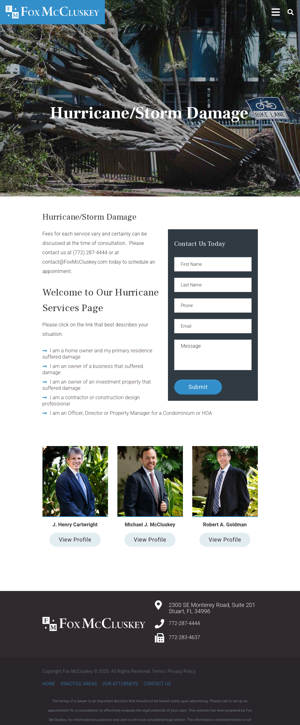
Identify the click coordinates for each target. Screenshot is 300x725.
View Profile (75, 539)
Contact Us (157, 683)
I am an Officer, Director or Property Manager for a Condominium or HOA (131, 413)
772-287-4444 (184, 623)
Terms (158, 671)
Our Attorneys (120, 683)
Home (48, 683)
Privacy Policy (182, 671)
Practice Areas (79, 683)
